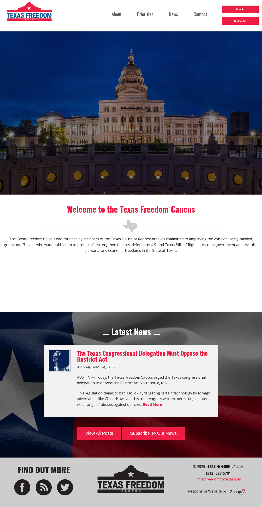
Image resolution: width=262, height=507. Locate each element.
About (117, 13)
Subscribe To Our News (153, 433)
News (173, 13)
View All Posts (99, 433)
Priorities (145, 13)
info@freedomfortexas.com (218, 479)
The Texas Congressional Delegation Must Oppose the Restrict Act (142, 356)
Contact (200, 13)
